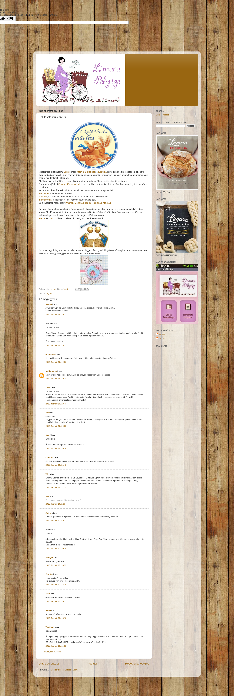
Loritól (67, 172)
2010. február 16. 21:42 (56, 465)
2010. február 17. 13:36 (56, 585)
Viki (47, 474)
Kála (48, 413)
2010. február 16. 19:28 (56, 362)
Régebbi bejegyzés (137, 663)
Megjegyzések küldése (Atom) (64, 670)
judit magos (51, 371)
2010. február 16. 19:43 (56, 404)
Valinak (69, 203)
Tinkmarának (45, 200)
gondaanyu (51, 354)
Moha (48, 610)
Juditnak (43, 196)
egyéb (49, 293)
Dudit (51, 218)
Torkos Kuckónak (93, 203)
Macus (42, 218)
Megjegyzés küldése (52, 652)
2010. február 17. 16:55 (56, 601)
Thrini (48, 388)
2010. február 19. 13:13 (56, 618)
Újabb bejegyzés (49, 663)
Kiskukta (102, 172)
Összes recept (162, 115)
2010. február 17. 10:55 (56, 565)
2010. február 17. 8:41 (55, 521)
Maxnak (107, 203)
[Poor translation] (11, 18)
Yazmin (80, 172)
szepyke (49, 558)
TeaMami (50, 627)
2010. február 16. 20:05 (56, 426)
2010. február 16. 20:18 (56, 448)
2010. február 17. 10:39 (56, 548)
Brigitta (49, 574)
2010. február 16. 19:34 (56, 378)
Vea (47, 496)
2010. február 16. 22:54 (56, 504)
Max (47, 435)
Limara (162, 334)
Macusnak (44, 193)
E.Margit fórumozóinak (69, 184)
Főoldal (92, 663)
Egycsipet (90, 172)
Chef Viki (50, 457)
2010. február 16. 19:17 (56, 314)
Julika (48, 513)
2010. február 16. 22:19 (56, 487)
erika (48, 594)
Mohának (79, 203)
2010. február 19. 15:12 (56, 646)
